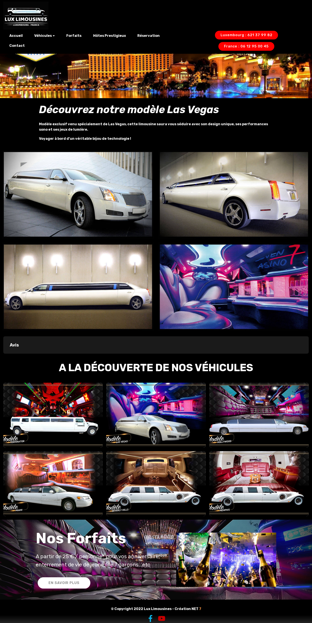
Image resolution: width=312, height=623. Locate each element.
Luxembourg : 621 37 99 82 (246, 35)
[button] (3, 358)
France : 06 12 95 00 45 (246, 46)
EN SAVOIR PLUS (64, 583)
